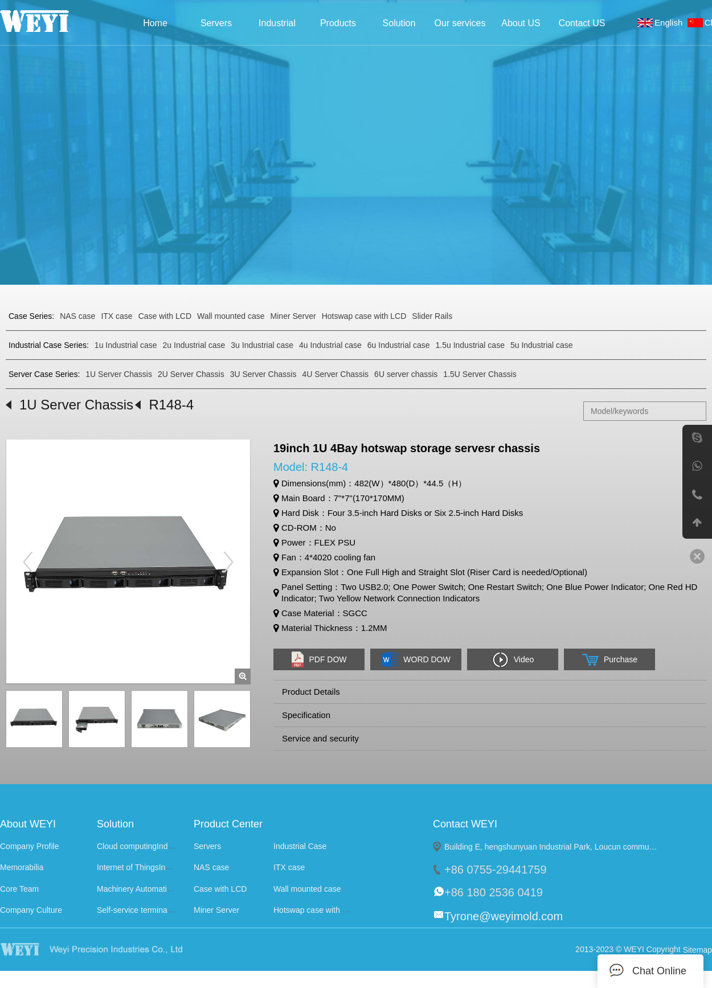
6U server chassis (405, 374)
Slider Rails (432, 316)
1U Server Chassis (118, 374)
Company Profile (29, 846)
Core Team (19, 888)
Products (338, 23)
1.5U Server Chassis (479, 374)
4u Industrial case (330, 345)
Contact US (582, 23)
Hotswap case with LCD (364, 316)
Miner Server (293, 316)
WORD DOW (415, 659)
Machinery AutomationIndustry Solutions (168, 888)
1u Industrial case (126, 345)
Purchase (609, 659)
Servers (216, 23)
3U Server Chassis (263, 374)
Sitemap (697, 949)
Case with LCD (164, 316)
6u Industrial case (398, 345)
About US (520, 23)
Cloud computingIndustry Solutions (158, 846)
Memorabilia (21, 867)
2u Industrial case (194, 345)
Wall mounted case (231, 316)
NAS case (77, 316)
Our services (460, 23)
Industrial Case (277, 26)
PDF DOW (318, 659)
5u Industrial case (541, 345)
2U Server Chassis (191, 374)
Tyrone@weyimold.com (503, 916)
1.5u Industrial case (470, 345)
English (671, 22)
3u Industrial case (262, 345)
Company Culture (31, 910)
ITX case (116, 316)
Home (155, 23)
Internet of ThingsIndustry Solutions (159, 867)
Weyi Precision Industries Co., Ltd (50, 21)
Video (513, 660)
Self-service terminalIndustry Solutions (164, 910)
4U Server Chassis (335, 374)
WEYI (113, 949)
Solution (399, 23)
